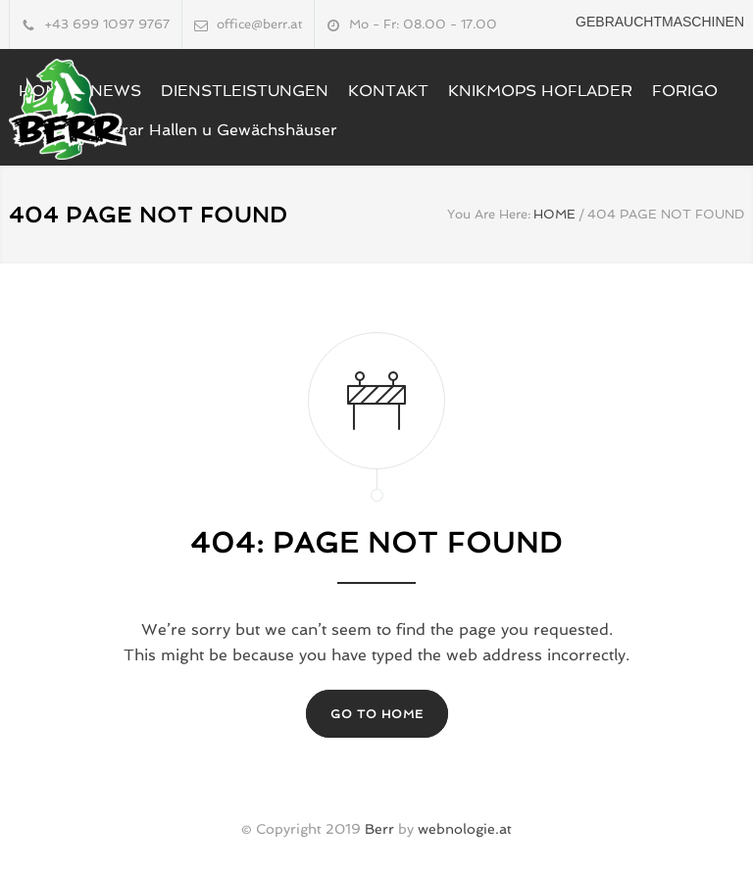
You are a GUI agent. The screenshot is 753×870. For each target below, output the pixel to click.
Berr (379, 829)
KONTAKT (388, 90)
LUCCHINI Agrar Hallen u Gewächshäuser (178, 130)
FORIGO (685, 90)
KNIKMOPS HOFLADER (540, 90)
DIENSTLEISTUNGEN (244, 90)
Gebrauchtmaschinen (660, 21)
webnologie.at (465, 829)
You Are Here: (488, 214)
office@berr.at (259, 24)
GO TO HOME (377, 714)
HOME (554, 214)
